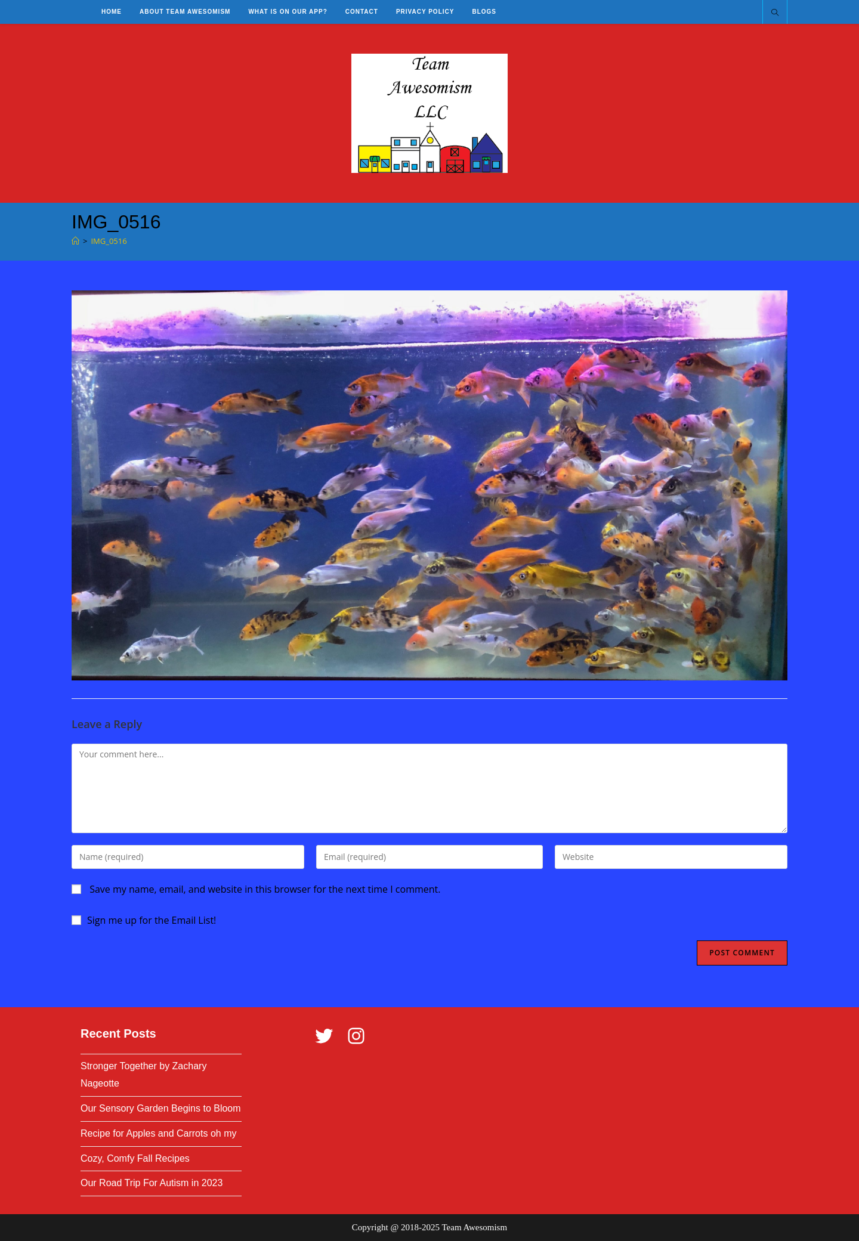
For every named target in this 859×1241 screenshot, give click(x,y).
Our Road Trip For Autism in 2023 (152, 1183)
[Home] (75, 241)
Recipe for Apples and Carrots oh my (158, 1133)
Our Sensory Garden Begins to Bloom (161, 1108)
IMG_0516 (108, 241)
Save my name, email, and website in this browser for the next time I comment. (264, 889)
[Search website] (775, 13)
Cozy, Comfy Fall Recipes (135, 1158)
